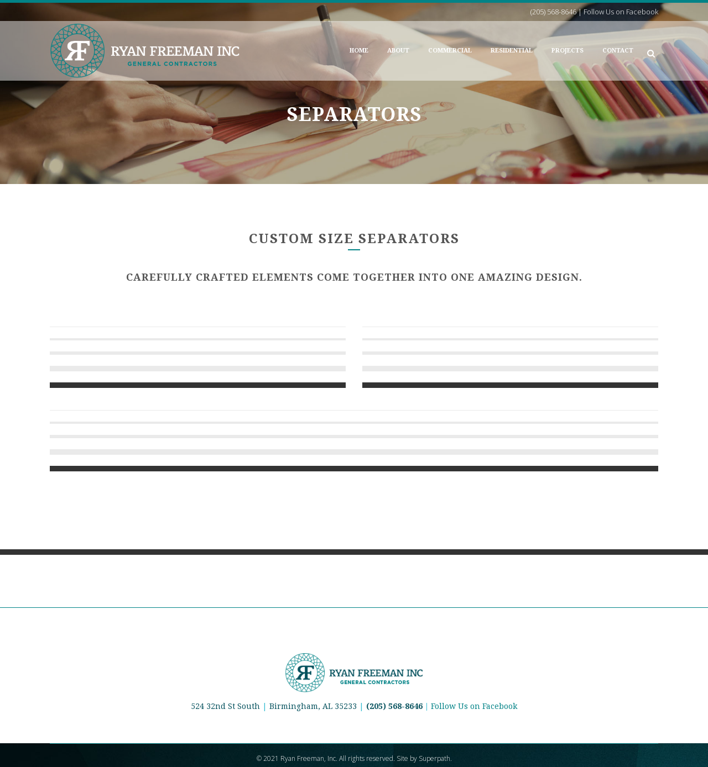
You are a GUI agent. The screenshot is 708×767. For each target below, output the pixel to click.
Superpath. (435, 758)
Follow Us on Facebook (474, 706)
